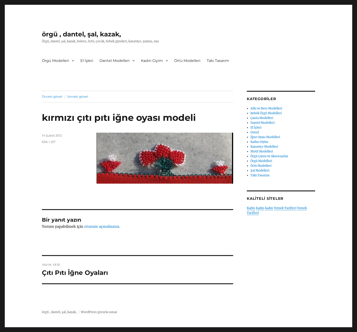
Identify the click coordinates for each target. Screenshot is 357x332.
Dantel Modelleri (114, 60)
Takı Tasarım (218, 60)
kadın (269, 208)
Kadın (251, 208)
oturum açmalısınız (101, 226)
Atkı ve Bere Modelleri (266, 108)
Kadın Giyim (152, 60)
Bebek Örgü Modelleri (266, 113)
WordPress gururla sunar (99, 312)
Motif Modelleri (261, 151)
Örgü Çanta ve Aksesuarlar (269, 156)
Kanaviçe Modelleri (264, 147)
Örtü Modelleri (187, 60)
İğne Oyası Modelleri (265, 137)
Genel (254, 132)
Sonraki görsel (77, 96)
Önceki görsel (52, 96)
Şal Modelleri (259, 170)
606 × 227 (49, 142)
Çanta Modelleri (261, 118)
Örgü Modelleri (55, 60)
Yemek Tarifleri (285, 208)
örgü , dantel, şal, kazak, (81, 34)
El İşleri (86, 60)
